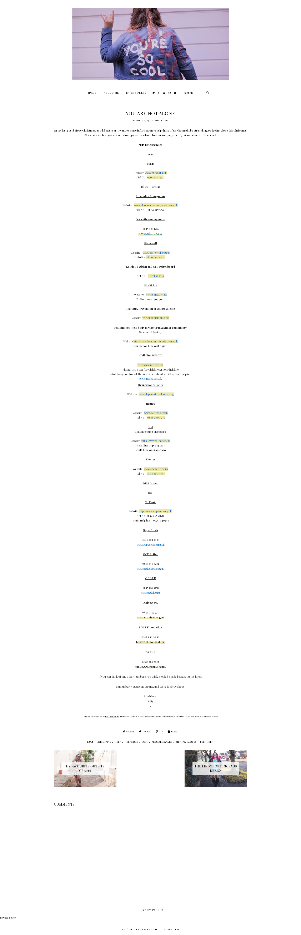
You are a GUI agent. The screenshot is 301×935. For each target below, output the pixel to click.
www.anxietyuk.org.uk (150, 617)
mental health (162, 741)
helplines (131, 741)
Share (129, 731)
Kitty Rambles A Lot (144, 929)
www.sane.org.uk (156, 294)
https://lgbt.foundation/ (150, 642)
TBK (177, 929)
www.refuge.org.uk (156, 413)
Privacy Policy (8, 917)
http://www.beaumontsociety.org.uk (156, 341)
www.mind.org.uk (156, 172)
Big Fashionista (112, 716)
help (118, 741)
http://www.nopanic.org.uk (155, 511)
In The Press (136, 92)
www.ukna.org (150, 233)
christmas (103, 741)
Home (92, 92)
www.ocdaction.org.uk (150, 568)
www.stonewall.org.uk (156, 252)
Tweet (145, 731)
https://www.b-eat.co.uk (155, 440)
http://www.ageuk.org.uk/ (150, 666)
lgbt (145, 741)
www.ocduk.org (150, 592)
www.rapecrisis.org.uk (151, 544)
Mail (173, 731)
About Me (111, 92)
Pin (160, 731)
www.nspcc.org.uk (150, 378)
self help (206, 741)
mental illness (186, 741)
